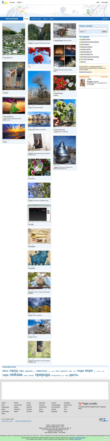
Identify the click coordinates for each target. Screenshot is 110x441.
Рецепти (29, 411)
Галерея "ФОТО (85, 49)
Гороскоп (42, 405)
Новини (53, 409)
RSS (3, 405)
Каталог (53, 402)
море (89, 370)
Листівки (29, 409)
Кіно (65, 409)
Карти (41, 409)
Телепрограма (55, 405)
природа (42, 374)
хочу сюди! (104, 76)
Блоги (66, 407)
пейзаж (16, 374)
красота (64, 371)
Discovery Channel (85, 47)
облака (98, 371)
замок (49, 371)
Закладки (67, 402)
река (63, 375)
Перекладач (5, 407)
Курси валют (68, 405)
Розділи (19, 2)
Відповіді (54, 411)
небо (95, 371)
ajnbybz (55, 70)
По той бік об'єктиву (86, 59)
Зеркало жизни (84, 39)
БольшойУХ (31, 268)
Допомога (105, 18)
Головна (12, 2)
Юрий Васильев (58, 40)
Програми (42, 402)
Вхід (98, 2)
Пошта (4, 402)
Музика (41, 411)
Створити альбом (36, 18)
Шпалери (17, 409)
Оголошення (18, 405)
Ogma (4, 142)
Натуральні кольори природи (89, 42)
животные (41, 371)
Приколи (29, 407)
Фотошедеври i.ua (85, 52)
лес (70, 371)
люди (80, 370)
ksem (30, 107)
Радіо (3, 413)
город (13, 370)
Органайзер (5, 411)
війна (5, 371)
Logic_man (5, 57)
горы (21, 371)
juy (29, 66)
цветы (73, 375)
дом (34, 371)
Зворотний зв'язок (7, 421)
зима (53, 371)
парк (5, 375)
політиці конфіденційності (78, 437)
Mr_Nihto (31, 224)
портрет (31, 375)
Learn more (77, 439)
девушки (29, 371)
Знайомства (84, 77)
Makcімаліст (31, 246)
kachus (55, 95)
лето (74, 371)
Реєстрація (104, 2)
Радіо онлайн (89, 403)
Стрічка (45, 18)
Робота (16, 402)
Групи (65, 411)
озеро (102, 371)
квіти (58, 371)
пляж (25, 375)
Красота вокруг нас (86, 54)
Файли (16, 411)
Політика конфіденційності (23, 421)
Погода (29, 405)
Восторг (82, 61)
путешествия (56, 375)
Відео (3, 409)
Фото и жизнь (84, 44)
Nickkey (30, 43)
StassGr (30, 153)
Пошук (29, 402)
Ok (105, 438)
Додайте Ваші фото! (85, 72)
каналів (86, 37)
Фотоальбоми (55, 407)
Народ (16, 407)
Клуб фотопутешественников (89, 57)
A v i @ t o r (31, 178)
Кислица (5, 92)
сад (66, 375)
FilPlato (30, 200)
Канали (52, 18)
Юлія (89, 79)
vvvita (4, 118)
